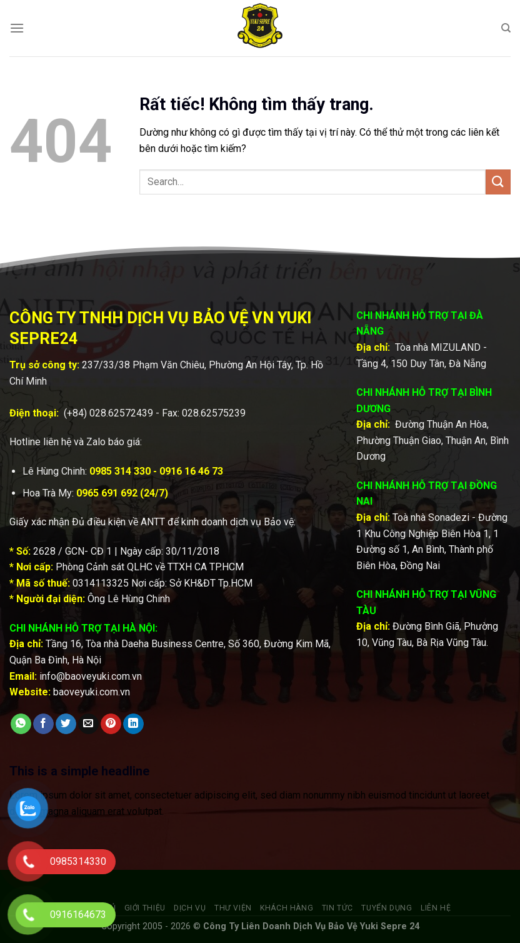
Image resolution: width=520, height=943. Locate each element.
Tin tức (337, 908)
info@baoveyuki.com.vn (90, 676)
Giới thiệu (145, 908)
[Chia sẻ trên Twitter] (66, 724)
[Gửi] (498, 181)
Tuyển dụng (386, 908)
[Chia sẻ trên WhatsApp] (21, 724)
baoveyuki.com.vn (91, 692)
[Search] (506, 28)
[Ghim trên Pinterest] (111, 724)
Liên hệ (436, 908)
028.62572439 (121, 413)
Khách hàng (286, 908)
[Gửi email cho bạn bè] (88, 724)
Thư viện (233, 908)
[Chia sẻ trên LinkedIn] (133, 724)
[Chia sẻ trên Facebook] (43, 724)
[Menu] (16, 28)
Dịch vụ (190, 908)
